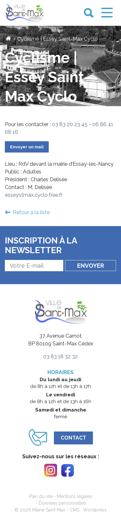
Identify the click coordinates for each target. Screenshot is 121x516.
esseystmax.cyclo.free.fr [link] (34, 195)
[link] (24, 13)
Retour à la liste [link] (31, 212)
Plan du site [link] (41, 496)
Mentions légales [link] (74, 496)
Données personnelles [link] (62, 503)
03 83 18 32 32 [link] (60, 356)
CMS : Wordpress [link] (88, 509)
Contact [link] (73, 438)
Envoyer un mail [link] (27, 146)
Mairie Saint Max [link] (48, 509)
